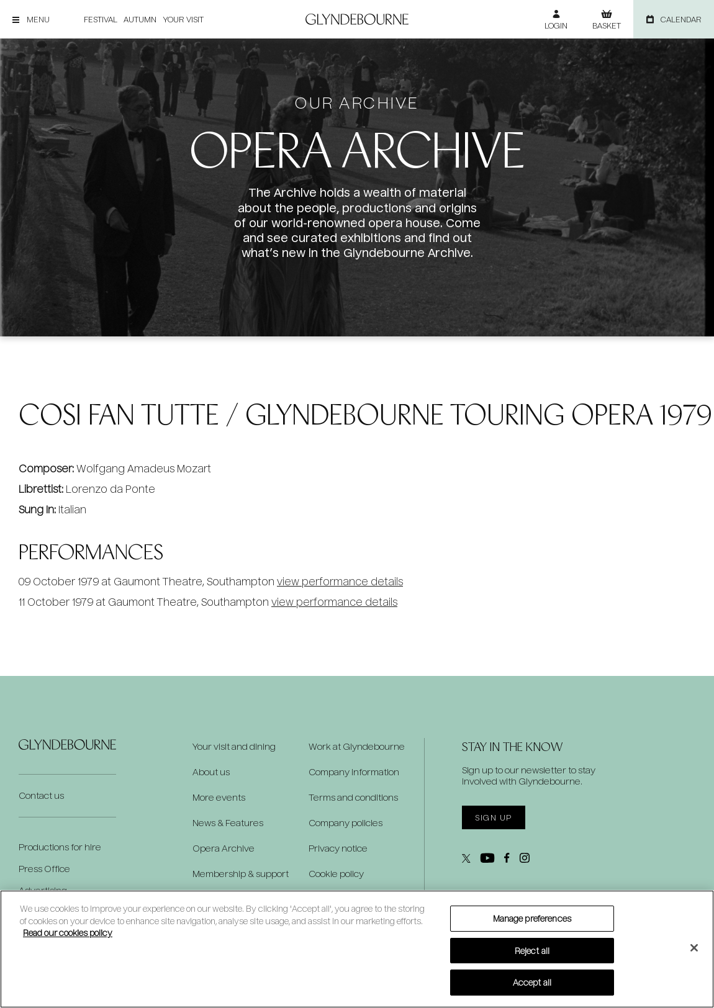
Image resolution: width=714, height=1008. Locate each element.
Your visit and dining (234, 746)
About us (211, 772)
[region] (357, 949)
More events (218, 797)
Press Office (44, 869)
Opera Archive (223, 848)
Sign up (493, 817)
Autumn (140, 19)
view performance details (340, 581)
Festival (100, 19)
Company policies (345, 823)
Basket (606, 25)
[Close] (694, 947)
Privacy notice (338, 848)
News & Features (227, 823)
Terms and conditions (353, 797)
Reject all (532, 950)
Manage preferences (532, 918)
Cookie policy (336, 874)
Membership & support (240, 874)
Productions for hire (60, 847)
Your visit (183, 19)
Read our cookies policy (67, 932)
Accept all (532, 982)
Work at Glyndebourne (357, 746)
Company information (354, 772)
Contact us (41, 795)
